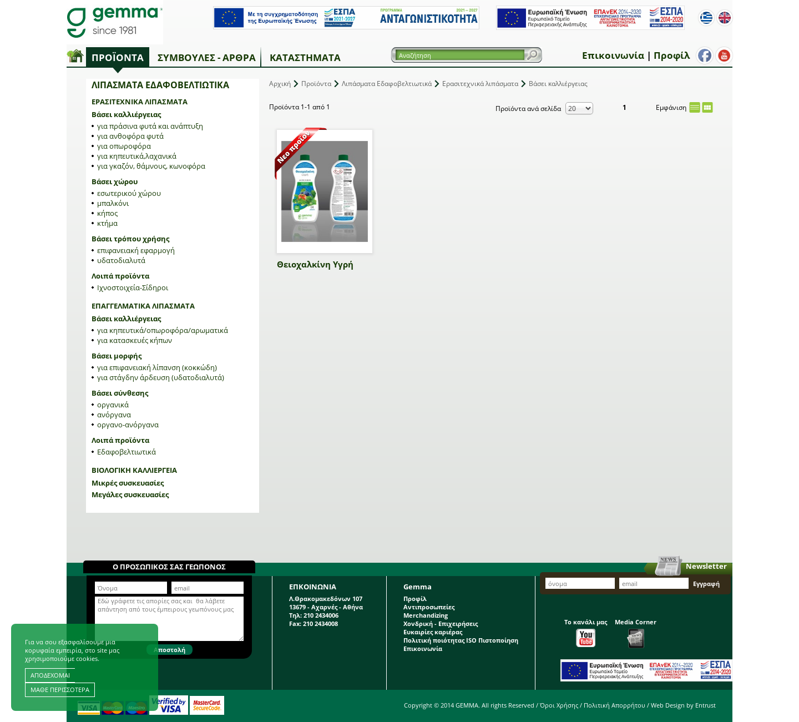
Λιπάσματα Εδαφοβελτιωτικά (387, 83)
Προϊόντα (118, 57)
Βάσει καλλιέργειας (126, 114)
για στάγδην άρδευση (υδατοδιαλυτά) (160, 377)
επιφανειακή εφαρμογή (136, 250)
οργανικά (113, 405)
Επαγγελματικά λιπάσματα (143, 306)
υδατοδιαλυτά (121, 260)
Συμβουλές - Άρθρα (207, 57)
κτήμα (107, 223)
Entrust (705, 705)
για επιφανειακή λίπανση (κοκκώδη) (157, 367)
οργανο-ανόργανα (128, 425)
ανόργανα (114, 415)
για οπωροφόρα (124, 146)
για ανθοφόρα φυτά (130, 136)
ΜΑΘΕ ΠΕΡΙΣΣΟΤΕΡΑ (60, 689)
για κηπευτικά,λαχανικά (136, 156)
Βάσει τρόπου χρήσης (130, 239)
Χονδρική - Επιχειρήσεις (440, 623)
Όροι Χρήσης (559, 705)
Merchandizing (425, 615)
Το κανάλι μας (585, 632)
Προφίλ (672, 55)
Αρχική (280, 83)
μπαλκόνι (113, 203)
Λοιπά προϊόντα (120, 276)
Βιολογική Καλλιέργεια (134, 470)
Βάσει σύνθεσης (120, 393)
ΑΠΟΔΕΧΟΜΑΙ (50, 675)
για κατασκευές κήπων (134, 340)
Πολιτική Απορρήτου (614, 705)
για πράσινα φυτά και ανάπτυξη (150, 126)
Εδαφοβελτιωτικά (126, 452)
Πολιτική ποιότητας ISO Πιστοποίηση (460, 640)
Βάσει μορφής (116, 356)
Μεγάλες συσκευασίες (130, 494)
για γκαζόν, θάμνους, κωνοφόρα (151, 166)
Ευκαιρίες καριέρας (432, 632)
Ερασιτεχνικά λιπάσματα (140, 102)
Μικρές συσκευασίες (128, 483)
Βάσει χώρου (115, 181)
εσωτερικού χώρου (129, 193)
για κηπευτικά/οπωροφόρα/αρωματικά (162, 330)
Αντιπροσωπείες (428, 607)
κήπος (107, 213)
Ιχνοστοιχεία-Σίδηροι (132, 287)
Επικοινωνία (613, 55)
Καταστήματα (305, 57)
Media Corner (635, 633)
